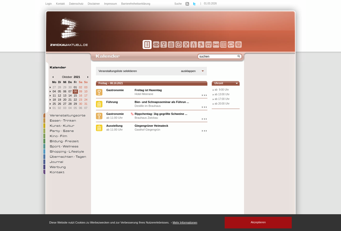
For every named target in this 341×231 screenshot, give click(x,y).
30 (69, 87)
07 (69, 91)
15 (75, 95)
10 (85, 91)
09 (80, 91)
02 (80, 87)
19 (59, 99)
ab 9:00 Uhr (222, 89)
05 (59, 91)
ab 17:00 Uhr (222, 99)
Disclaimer (94, 3)
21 (69, 99)
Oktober (67, 76)
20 (64, 99)
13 (64, 95)
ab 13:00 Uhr (222, 94)
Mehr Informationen (185, 222)
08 (75, 91)
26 (59, 103)
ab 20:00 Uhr (222, 103)
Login (48, 3)
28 (59, 87)
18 (54, 99)
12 (59, 95)
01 (75, 87)
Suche (178, 3)
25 (54, 103)
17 (85, 95)
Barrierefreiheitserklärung (135, 3)
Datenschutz (76, 3)
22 (75, 99)
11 (54, 95)
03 (85, 87)
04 (54, 91)
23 (80, 99)
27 (54, 87)
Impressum (111, 3)
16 (80, 95)
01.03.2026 (210, 3)
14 (69, 95)
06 (64, 91)
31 (85, 103)
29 (64, 87)
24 (85, 99)
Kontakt (61, 3)
